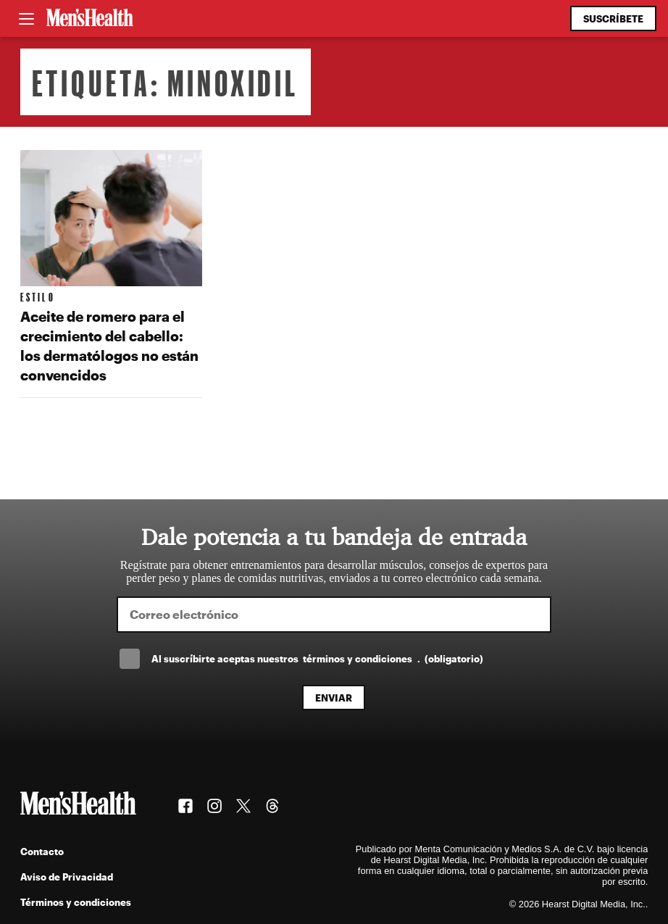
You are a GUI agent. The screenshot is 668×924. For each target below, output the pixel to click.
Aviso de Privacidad (66, 876)
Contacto (42, 851)
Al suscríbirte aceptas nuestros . (317, 658)
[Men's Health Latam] (89, 19)
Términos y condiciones (75, 901)
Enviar (333, 697)
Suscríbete (613, 18)
